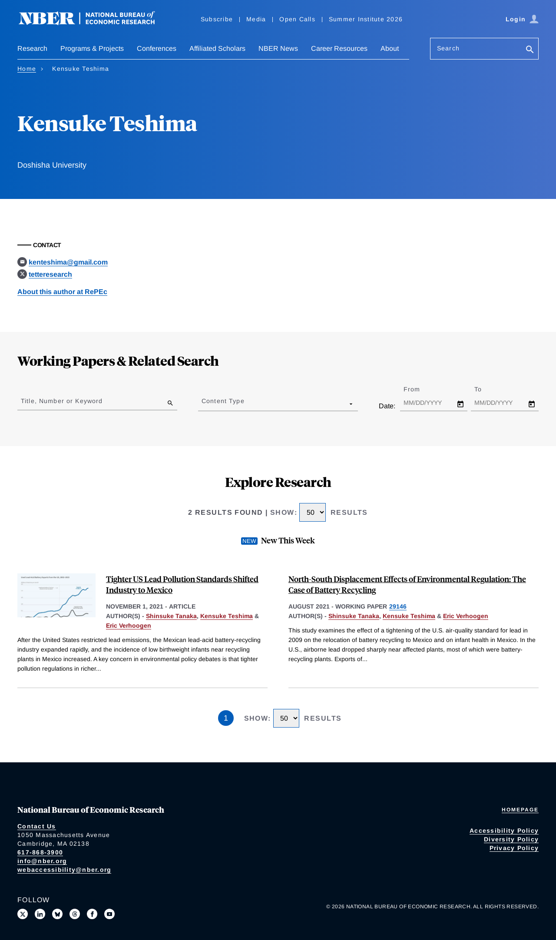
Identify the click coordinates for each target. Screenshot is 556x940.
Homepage (520, 810)
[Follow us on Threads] (75, 914)
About (390, 48)
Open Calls (297, 19)
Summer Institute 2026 (366, 19)
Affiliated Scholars (217, 48)
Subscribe (217, 19)
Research (32, 48)
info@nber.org (42, 860)
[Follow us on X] (22, 914)
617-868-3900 (40, 852)
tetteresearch (50, 274)
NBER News (278, 48)
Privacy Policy (514, 847)
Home (26, 68)
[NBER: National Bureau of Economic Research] (93, 22)
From (419, 389)
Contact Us (36, 826)
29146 (398, 606)
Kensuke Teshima (226, 615)
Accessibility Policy (504, 830)
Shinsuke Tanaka (171, 615)
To (485, 389)
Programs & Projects (92, 48)
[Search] (530, 50)
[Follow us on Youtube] (109, 914)
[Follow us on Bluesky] (57, 914)
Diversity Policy (511, 839)
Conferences (156, 48)
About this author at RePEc (62, 291)
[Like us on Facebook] (92, 914)
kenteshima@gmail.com (68, 262)
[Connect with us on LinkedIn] (40, 914)
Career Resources (339, 48)
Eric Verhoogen (128, 625)
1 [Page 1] (226, 718)
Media (256, 19)
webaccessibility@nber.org (64, 869)
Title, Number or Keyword (62, 400)
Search (448, 48)
